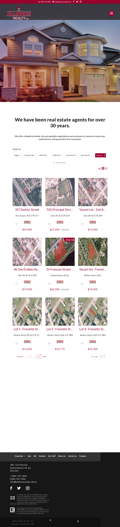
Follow (36, 489)
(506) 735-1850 (18, 478)
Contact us (72, 456)
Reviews (42, 456)
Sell (35, 456)
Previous (20, 357)
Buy (29, 456)
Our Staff (51, 456)
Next (44, 357)
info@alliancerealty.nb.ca (23, 481)
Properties (19, 456)
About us (61, 456)
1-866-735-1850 (45, 2)
